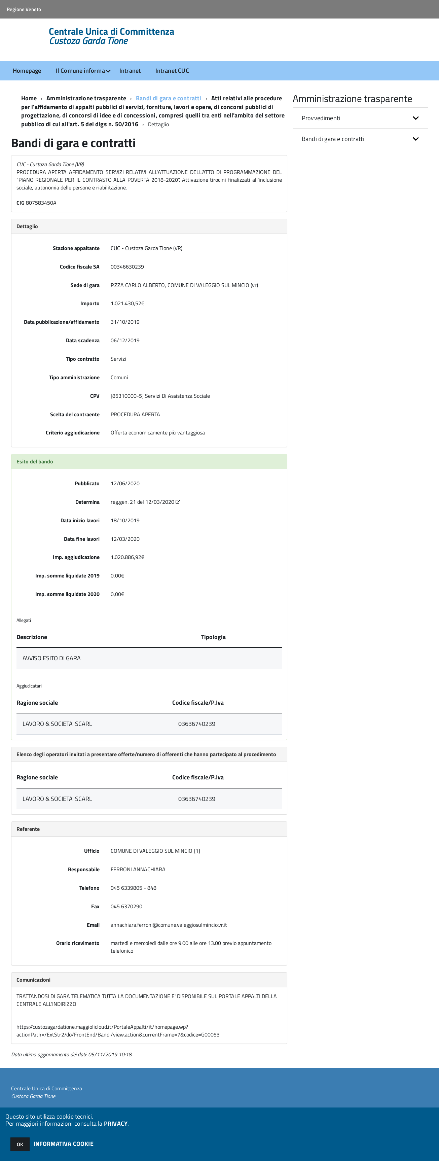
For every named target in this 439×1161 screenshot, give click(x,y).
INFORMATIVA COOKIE (64, 1143)
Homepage (27, 70)
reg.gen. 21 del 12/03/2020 (146, 502)
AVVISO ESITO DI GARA (52, 658)
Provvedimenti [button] (321, 117)
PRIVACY (115, 1123)
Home (29, 98)
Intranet (130, 70)
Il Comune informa (80, 70)
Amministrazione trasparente (86, 98)
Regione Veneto (24, 9)
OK (20, 1144)
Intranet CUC (172, 70)
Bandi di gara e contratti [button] (333, 138)
